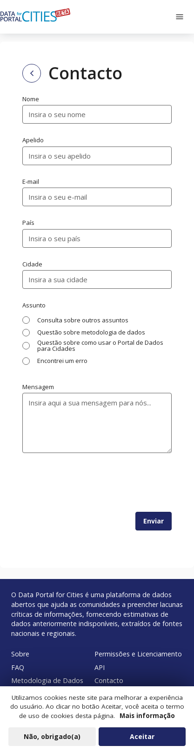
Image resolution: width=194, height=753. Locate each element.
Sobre (20, 653)
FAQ (17, 667)
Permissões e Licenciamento (138, 653)
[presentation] (93, 482)
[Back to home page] (31, 73)
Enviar (153, 520)
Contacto (108, 680)
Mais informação (147, 715)
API (99, 667)
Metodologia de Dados (47, 680)
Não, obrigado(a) (52, 736)
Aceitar (142, 736)
